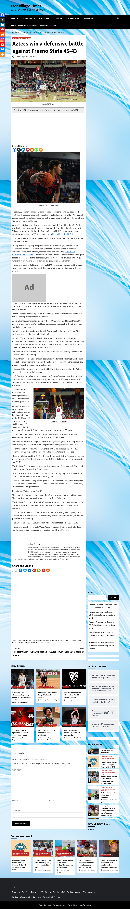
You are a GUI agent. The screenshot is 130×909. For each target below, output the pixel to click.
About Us (14, 18)
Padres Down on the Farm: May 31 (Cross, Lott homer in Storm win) (103, 615)
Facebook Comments (39, 759)
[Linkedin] (23, 150)
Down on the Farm (106, 756)
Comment (17, 770)
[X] (19, 150)
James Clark (114, 870)
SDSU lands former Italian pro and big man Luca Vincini (73, 732)
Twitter (91, 829)
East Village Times (26, 5)
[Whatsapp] (36, 150)
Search (91, 592)
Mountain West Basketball (47, 640)
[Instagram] (2, 39)
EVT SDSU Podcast (18, 725)
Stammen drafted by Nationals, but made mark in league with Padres (102, 645)
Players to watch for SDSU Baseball (66, 650)
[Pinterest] (28, 150)
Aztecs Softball (49, 687)
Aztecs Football (23, 722)
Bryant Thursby (52, 700)
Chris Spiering (78, 738)
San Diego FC (57, 18)
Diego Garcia (47, 870)
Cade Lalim (91, 870)
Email (51, 800)
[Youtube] (2, 44)
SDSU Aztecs (44, 18)
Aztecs (15, 38)
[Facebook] (14, 150)
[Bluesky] (2, 49)
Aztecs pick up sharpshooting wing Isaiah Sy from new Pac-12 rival (21, 696)
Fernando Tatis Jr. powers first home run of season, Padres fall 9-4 (103, 635)
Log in (14, 886)
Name (15, 800)
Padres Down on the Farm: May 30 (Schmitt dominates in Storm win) (103, 625)
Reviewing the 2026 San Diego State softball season (47, 694)
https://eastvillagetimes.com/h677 (63, 110)
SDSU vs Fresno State (42, 643)
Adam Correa (32, 56)
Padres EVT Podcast (48, 25)
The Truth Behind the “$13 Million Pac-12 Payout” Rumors (72, 694)
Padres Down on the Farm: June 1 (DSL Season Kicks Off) (103, 606)
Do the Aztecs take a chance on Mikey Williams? (46, 732)
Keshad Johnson (22, 640)
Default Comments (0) (20, 759)
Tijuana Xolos (88, 18)
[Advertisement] (48, 128)
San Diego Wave (72, 18)
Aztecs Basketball (25, 38)
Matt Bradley (33, 640)
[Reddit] (32, 150)
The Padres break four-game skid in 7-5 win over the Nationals (108, 749)
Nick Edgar (24, 702)
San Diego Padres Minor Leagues (24, 25)
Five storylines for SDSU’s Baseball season (30, 651)
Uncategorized (105, 806)
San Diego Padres (28, 18)
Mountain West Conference (67, 640)
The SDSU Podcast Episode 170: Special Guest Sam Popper (20, 732)
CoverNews (73, 905)
